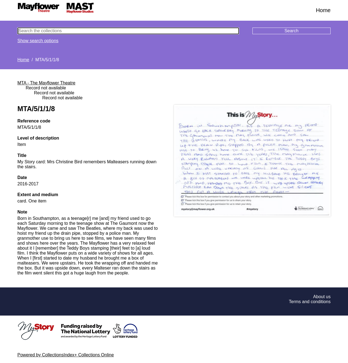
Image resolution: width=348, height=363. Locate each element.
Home (323, 10)
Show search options (38, 40)
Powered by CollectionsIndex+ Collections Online (65, 355)
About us (322, 296)
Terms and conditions (310, 301)
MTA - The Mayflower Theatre (46, 83)
